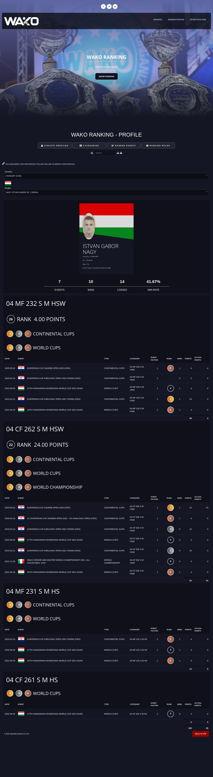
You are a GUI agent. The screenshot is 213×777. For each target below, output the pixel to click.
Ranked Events (124, 146)
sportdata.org (198, 19)
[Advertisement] (106, 757)
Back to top (200, 737)
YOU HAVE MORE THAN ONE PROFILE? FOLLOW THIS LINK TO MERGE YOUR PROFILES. (38, 164)
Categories (89, 146)
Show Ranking (106, 76)
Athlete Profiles (54, 146)
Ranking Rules (158, 146)
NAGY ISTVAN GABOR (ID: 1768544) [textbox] (22, 192)
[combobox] (106, 176)
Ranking (158, 19)
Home (145, 19)
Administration (176, 19)
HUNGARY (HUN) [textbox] (13, 176)
